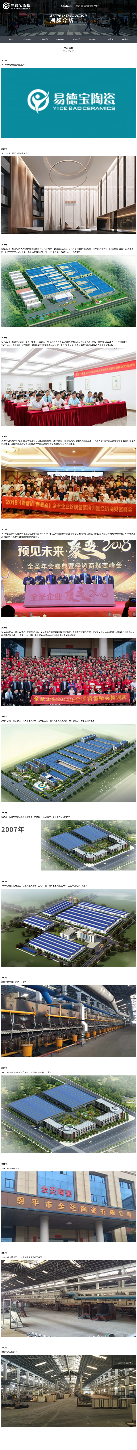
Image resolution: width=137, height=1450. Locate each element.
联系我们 (126, 39)
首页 (11, 39)
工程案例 (110, 39)
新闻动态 (77, 39)
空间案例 (60, 39)
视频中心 (93, 39)
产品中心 (44, 39)
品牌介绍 (27, 39)
